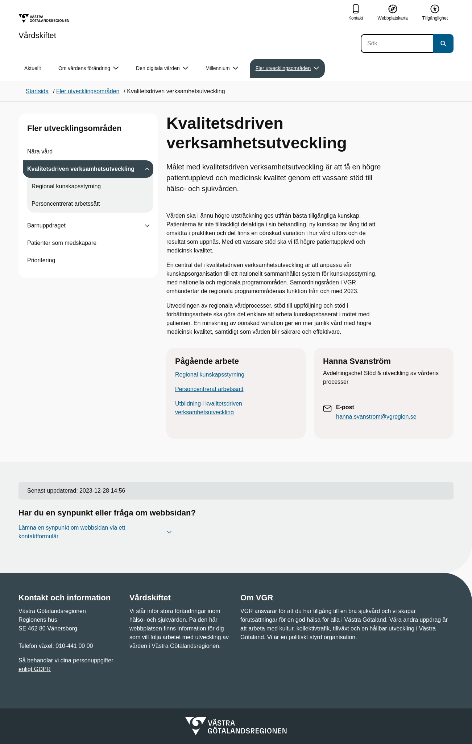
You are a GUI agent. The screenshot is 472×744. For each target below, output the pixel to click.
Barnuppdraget (46, 225)
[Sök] (397, 43)
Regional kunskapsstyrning (66, 186)
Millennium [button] (222, 68)
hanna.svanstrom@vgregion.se (376, 417)
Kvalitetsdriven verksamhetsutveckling (80, 169)
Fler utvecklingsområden (74, 128)
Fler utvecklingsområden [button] (287, 68)
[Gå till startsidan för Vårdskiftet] (43, 26)
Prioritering (41, 260)
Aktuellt (32, 68)
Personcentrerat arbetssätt (66, 204)
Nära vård (40, 151)
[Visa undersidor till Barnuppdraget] (147, 225)
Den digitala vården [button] (162, 68)
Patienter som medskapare (61, 243)
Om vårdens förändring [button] (88, 68)
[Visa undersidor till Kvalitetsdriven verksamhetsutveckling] (147, 169)
